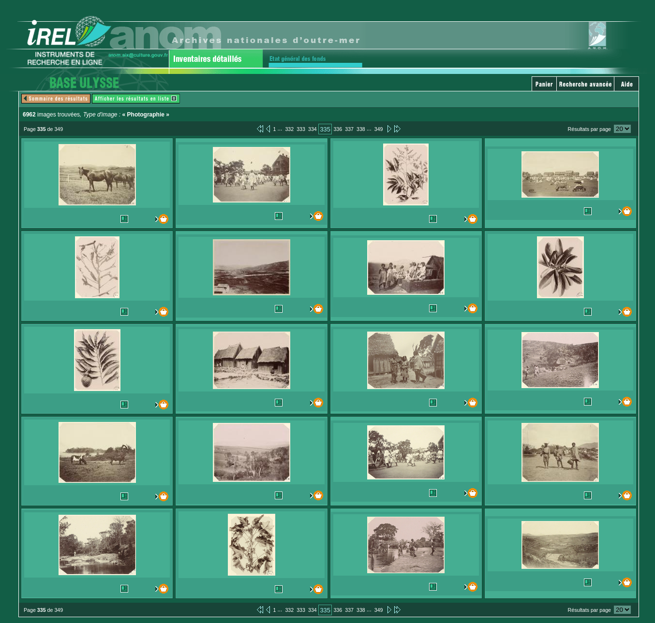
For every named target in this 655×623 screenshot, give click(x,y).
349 (378, 129)
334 (312, 129)
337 (349, 129)
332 (289, 129)
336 (337, 129)
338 (361, 129)
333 (301, 129)
